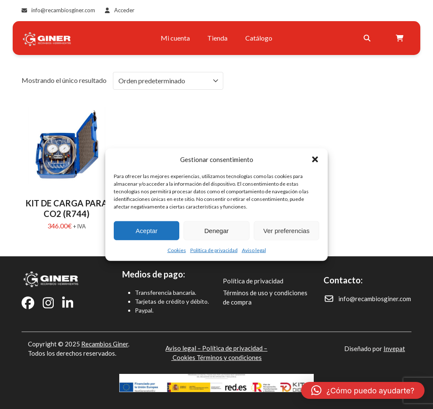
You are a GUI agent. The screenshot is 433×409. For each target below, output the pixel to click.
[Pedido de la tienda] (168, 80)
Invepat (394, 348)
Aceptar (147, 230)
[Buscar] (367, 38)
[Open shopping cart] (400, 38)
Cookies (176, 250)
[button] (315, 159)
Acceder (124, 10)
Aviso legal (254, 250)
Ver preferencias (286, 230)
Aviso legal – (183, 348)
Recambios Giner (104, 344)
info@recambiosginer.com (63, 10)
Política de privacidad (214, 250)
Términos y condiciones (229, 357)
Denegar (216, 230)
